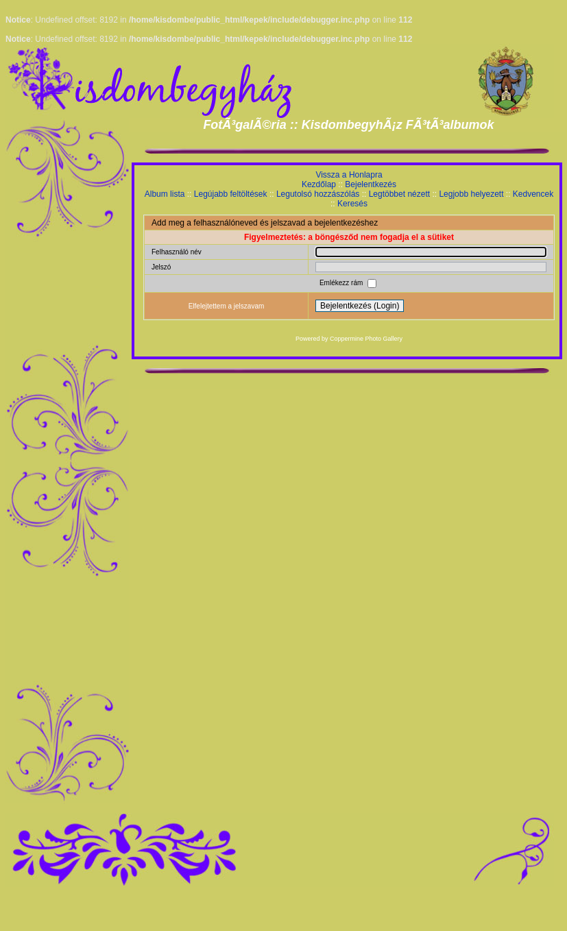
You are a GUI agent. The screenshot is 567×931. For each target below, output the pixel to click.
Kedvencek (533, 194)
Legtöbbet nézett (399, 194)
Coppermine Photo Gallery (366, 338)
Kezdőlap (319, 184)
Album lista (165, 194)
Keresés (352, 203)
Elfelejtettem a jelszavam (227, 306)
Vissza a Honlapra (348, 175)
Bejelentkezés (370, 184)
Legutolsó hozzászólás (317, 194)
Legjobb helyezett (471, 194)
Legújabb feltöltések (230, 194)
